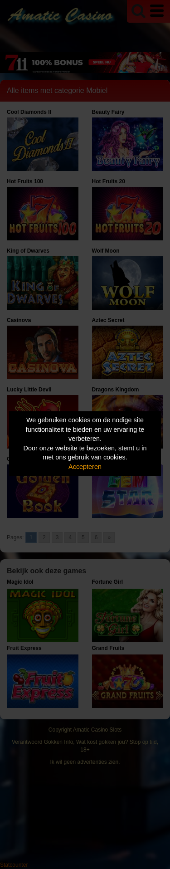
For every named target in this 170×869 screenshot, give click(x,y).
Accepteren (85, 466)
